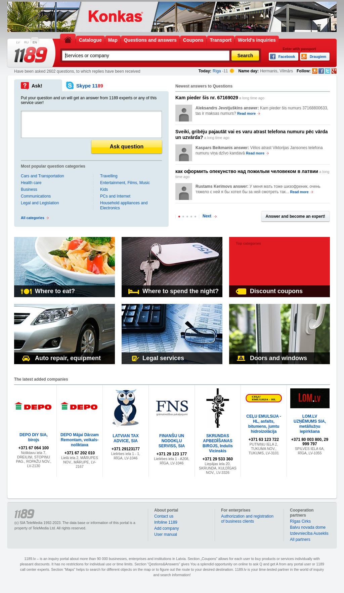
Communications (36, 196)
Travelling (109, 176)
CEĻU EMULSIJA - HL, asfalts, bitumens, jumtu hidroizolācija (263, 424)
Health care (31, 182)
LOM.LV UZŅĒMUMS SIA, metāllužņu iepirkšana (310, 424)
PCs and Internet (115, 196)
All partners (300, 539)
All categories (32, 218)
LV (18, 42)
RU (26, 42)
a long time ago (219, 97)
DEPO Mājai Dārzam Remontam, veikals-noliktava (79, 439)
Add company (166, 528)
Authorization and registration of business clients (247, 519)
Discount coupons (269, 291)
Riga (217, 71)
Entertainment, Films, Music (125, 182)
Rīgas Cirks (300, 521)
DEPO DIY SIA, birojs (33, 437)
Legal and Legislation (40, 203)
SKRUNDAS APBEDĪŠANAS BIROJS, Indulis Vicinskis (218, 443)
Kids (104, 189)
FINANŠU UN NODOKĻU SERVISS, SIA (172, 440)
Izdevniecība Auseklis (309, 533)
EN (35, 42)
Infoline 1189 (165, 522)
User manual (165, 534)
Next (207, 216)
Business (29, 189)
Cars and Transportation (42, 176)
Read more (246, 113)
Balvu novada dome (308, 527)
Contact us (163, 516)
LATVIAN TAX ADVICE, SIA (126, 438)
